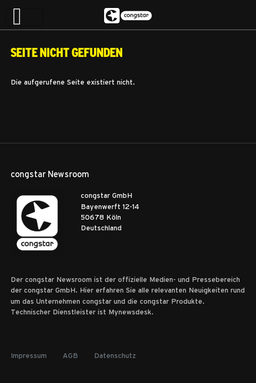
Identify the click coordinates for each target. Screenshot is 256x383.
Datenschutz (115, 355)
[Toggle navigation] (24, 17)
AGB (70, 355)
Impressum (29, 355)
